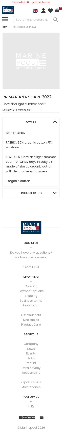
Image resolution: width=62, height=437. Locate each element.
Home (5, 26)
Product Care (31, 325)
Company (31, 344)
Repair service (31, 382)
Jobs (31, 358)
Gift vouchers (31, 315)
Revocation (31, 305)
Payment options (31, 291)
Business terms (31, 301)
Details (31, 122)
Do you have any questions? (31, 252)
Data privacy (31, 368)
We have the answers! (31, 257)
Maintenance (31, 387)
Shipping (31, 296)
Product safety (31, 193)
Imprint (31, 363)
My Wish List (50, 10)
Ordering (31, 286)
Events (31, 353)
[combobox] (32, 19)
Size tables (31, 320)
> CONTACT (31, 267)
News (31, 349)
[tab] (31, 122)
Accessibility (31, 373)
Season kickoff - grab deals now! (31, 2)
